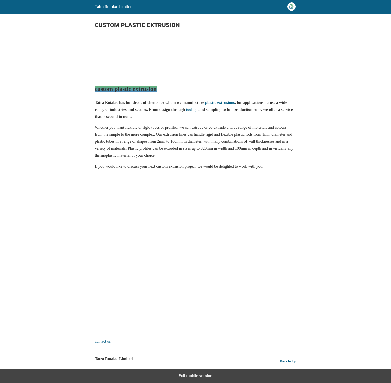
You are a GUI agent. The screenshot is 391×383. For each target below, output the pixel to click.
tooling (191, 109)
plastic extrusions (220, 102)
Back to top (288, 361)
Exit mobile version (195, 375)
